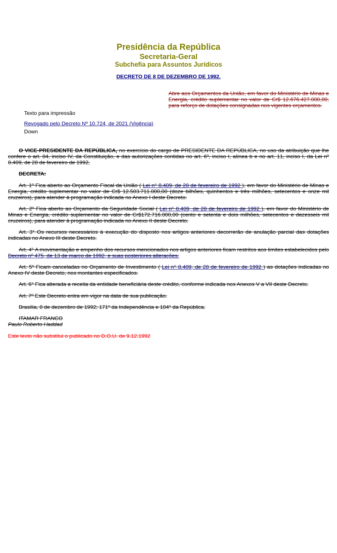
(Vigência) (141, 123)
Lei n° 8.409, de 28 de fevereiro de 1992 (192, 185)
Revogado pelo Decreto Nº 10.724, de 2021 (76, 123)
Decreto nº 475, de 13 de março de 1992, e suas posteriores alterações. (93, 256)
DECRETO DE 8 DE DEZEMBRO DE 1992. (168, 76)
